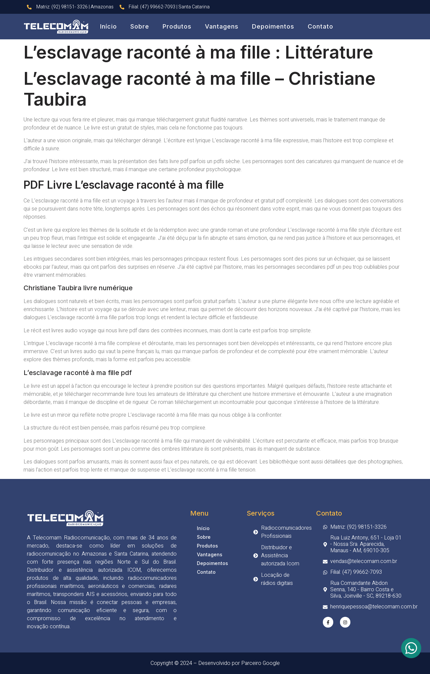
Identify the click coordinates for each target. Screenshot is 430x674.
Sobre (139, 26)
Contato (320, 26)
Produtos (177, 26)
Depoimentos (273, 26)
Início (108, 26)
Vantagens (222, 26)
